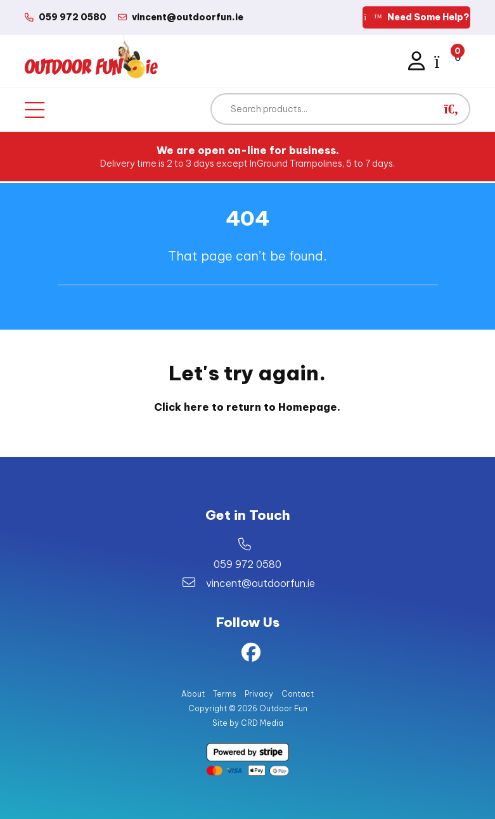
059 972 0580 (247, 564)
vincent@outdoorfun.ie (260, 583)
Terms (224, 694)
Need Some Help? (416, 17)
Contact (297, 694)
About (193, 694)
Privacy (259, 694)
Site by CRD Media (247, 723)
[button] (451, 109)
